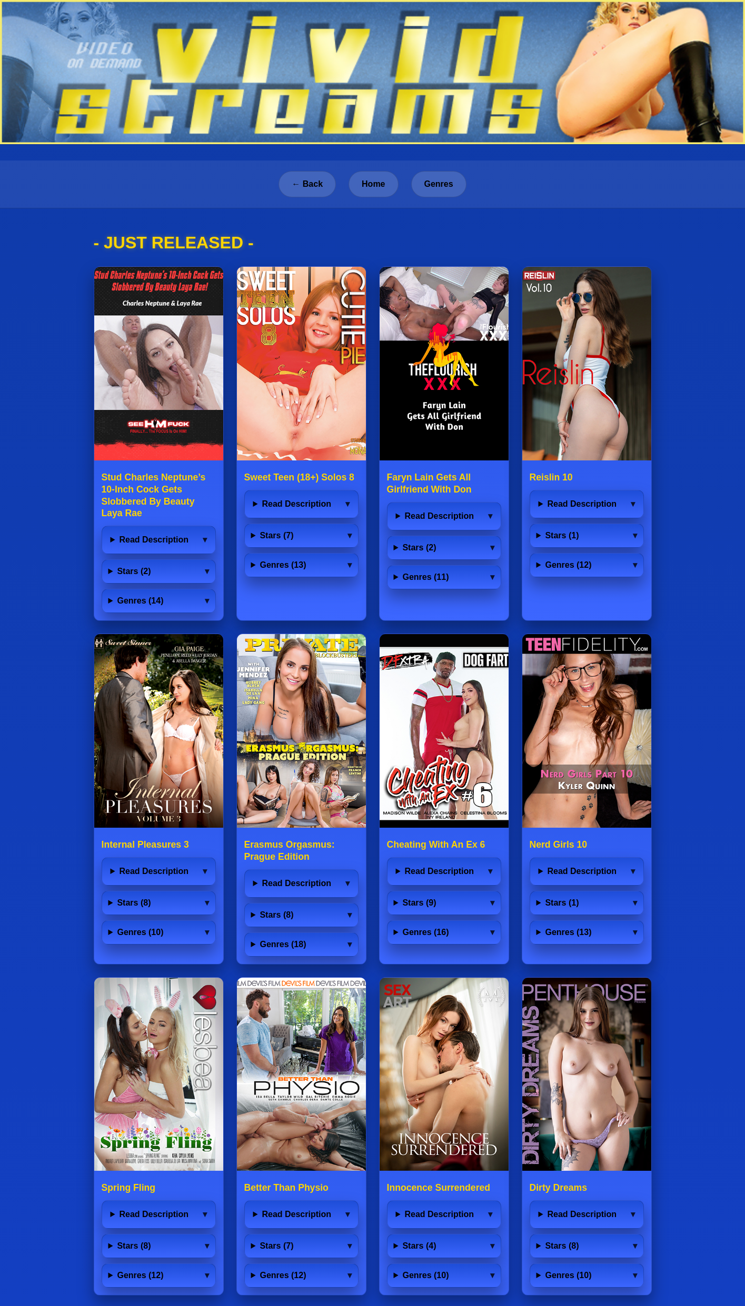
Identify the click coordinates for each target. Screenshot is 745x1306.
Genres (438, 183)
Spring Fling (129, 1187)
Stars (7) (276, 535)
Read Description (153, 539)
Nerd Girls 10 (559, 844)
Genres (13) (283, 564)
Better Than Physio (286, 1187)
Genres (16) (425, 932)
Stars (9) (419, 902)
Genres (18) (283, 944)
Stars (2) (134, 571)
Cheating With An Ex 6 (436, 844)
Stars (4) (419, 1245)
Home (373, 183)
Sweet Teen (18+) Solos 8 (299, 477)
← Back (307, 183)
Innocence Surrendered (439, 1187)
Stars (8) (134, 902)
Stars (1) (562, 535)
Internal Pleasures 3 (145, 844)
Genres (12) (568, 564)
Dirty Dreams (559, 1187)
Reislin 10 (551, 477)
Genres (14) (140, 600)
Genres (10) (140, 932)
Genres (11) (425, 576)
